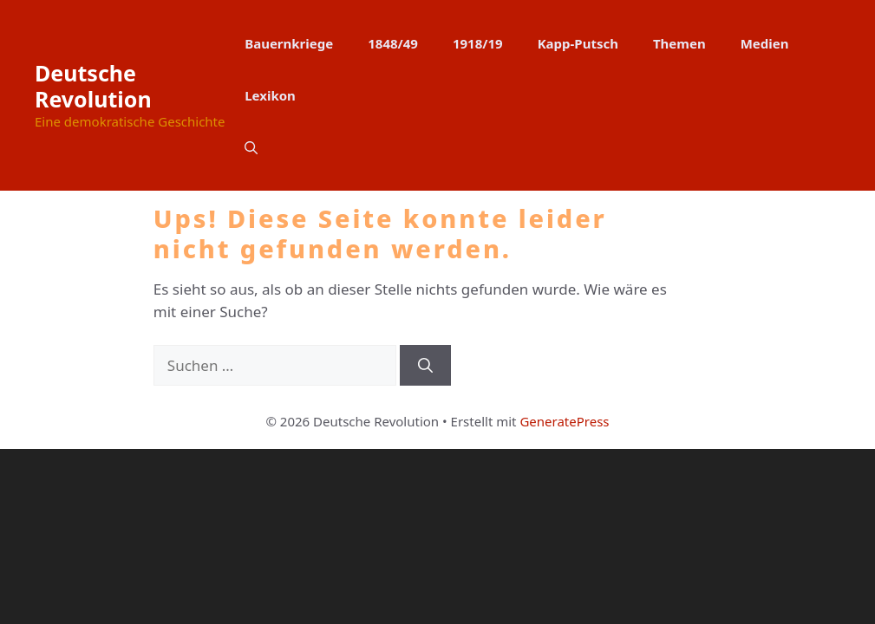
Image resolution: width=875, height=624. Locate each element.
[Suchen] (425, 366)
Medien (765, 43)
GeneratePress (564, 421)
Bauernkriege (289, 43)
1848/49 (393, 43)
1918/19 (478, 43)
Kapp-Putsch (578, 43)
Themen (679, 43)
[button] (251, 147)
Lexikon (270, 95)
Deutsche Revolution (93, 86)
